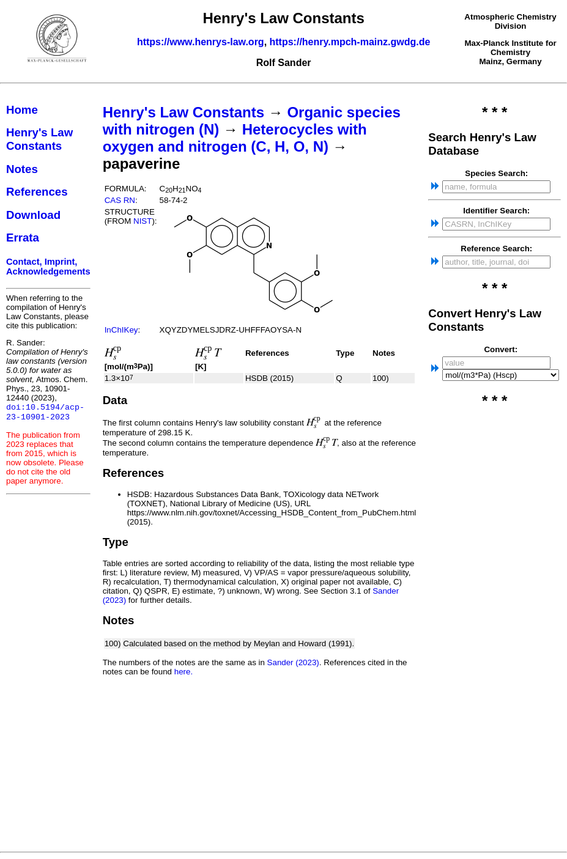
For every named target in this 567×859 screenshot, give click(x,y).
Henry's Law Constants (39, 139)
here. (183, 671)
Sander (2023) (293, 662)
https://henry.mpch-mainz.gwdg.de (350, 42)
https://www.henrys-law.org (200, 42)
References (37, 191)
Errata (22, 237)
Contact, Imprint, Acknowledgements (48, 266)
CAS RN (120, 200)
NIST (142, 221)
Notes (22, 169)
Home (22, 109)
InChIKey (121, 329)
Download (33, 214)
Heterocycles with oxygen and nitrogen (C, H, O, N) (235, 138)
